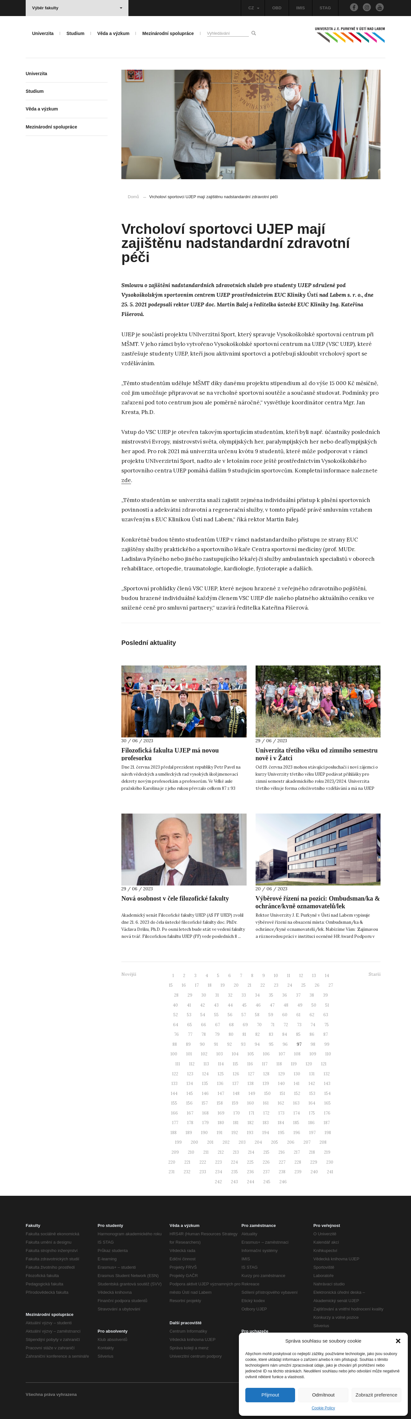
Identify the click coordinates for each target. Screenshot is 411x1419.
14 (327, 975)
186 (311, 1122)
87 (325, 1034)
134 (190, 1083)
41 (189, 1005)
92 (229, 1044)
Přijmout (270, 1394)
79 (217, 1034)
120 (309, 1064)
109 (313, 1054)
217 (297, 1152)
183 (266, 1122)
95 (271, 1044)
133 (174, 1083)
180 (221, 1122)
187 (327, 1122)
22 (262, 985)
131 (312, 1074)
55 (216, 1015)
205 (274, 1142)
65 (189, 1024)
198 (328, 1132)
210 (191, 1152)
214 (251, 1152)
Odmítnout (323, 1394)
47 (272, 1005)
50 (313, 1005)
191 (220, 1132)
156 (189, 1103)
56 (230, 1015)
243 (234, 1182)
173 (281, 1113)
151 (282, 1093)
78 (203, 1034)
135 (205, 1083)
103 (219, 1054)
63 (325, 1015)
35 (271, 995)
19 (223, 985)
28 (176, 995)
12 (301, 975)
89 (188, 1044)
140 (281, 1083)
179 (205, 1122)
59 (270, 1015)
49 (299, 1005)
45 (244, 1005)
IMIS (300, 7)
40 (175, 1005)
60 (284, 1015)
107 (282, 1054)
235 (234, 1172)
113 (206, 1064)
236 (250, 1172)
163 (296, 1103)
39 (325, 995)
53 (189, 1015)
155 (174, 1103)
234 (218, 1172)
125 (221, 1074)
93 (243, 1044)
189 (189, 1132)
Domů (133, 196)
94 (257, 1044)
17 (197, 985)
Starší (374, 974)
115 (235, 1064)
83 (271, 1034)
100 (174, 1054)
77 (190, 1034)
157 (205, 1103)
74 (312, 1024)
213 (236, 1152)
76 (176, 1034)
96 (285, 1044)
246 (283, 1182)
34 (257, 995)
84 (284, 1034)
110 (328, 1054)
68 (231, 1024)
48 (286, 1005)
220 (171, 1162)
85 (298, 1034)
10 (276, 975)
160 (250, 1103)
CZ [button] (253, 7)
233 (202, 1172)
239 (298, 1172)
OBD (277, 7)
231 (172, 1172)
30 (203, 995)
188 (174, 1132)
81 (244, 1034)
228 (297, 1162)
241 (330, 1172)
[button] (398, 1341)
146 (205, 1093)
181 (236, 1122)
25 (303, 985)
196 (296, 1132)
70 (259, 1024)
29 (190, 995)
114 (221, 1064)
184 (281, 1122)
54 (202, 1015)
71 (273, 1024)
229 (313, 1162)
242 (218, 1182)
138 (251, 1083)
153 (312, 1093)
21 (249, 985)
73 (299, 1024)
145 (190, 1093)
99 (326, 1044)
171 (251, 1113)
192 (235, 1132)
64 (175, 1024)
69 (245, 1024)
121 (324, 1064)
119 (294, 1064)
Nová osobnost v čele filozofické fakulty (175, 898)
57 (243, 1015)
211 (206, 1152)
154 (327, 1093)
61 (298, 1015)
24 (289, 985)
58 (257, 1015)
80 (231, 1034)
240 (314, 1172)
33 (243, 995)
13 (314, 975)
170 (236, 1113)
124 (205, 1074)
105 (251, 1054)
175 (312, 1113)
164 (312, 1103)
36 (284, 995)
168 (205, 1113)
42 (202, 1005)
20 (236, 985)
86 (312, 1034)
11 (288, 975)
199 (178, 1142)
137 (235, 1083)
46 (258, 1005)
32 (230, 995)
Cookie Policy (323, 1408)
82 (257, 1034)
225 (250, 1162)
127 (251, 1074)
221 (187, 1162)
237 (266, 1172)
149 (252, 1093)
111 (177, 1064)
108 (297, 1054)
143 (327, 1083)
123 (190, 1074)
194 (265, 1132)
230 (329, 1162)
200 (194, 1142)
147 (221, 1093)
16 (184, 985)
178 (190, 1122)
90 (202, 1044)
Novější (128, 974)
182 (251, 1122)
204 (258, 1142)
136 (220, 1083)
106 (266, 1054)
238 (282, 1172)
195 (281, 1132)
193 (250, 1132)
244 (250, 1182)
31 (217, 995)
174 (296, 1113)
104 (235, 1054)
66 (203, 1024)
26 (317, 985)
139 (266, 1083)
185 (296, 1122)
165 (327, 1103)
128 (266, 1074)
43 (216, 1005)
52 (175, 1015)
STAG (325, 7)
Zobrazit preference (376, 1394)
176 (327, 1113)
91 (216, 1044)
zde (126, 480)
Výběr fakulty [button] (77, 7)
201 (210, 1142)
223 (218, 1162)
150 (267, 1093)
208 (323, 1142)
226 (266, 1162)
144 (174, 1093)
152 (297, 1093)
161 (266, 1103)
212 (221, 1152)
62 (312, 1015)
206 (290, 1142)
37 (298, 995)
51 (327, 1005)
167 (190, 1113)
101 (189, 1054)
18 (210, 985)
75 (326, 1024)
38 (312, 995)
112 (192, 1064)
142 (312, 1083)
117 (264, 1064)
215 (266, 1152)
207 (306, 1142)
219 (327, 1152)
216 (281, 1152)
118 (279, 1064)
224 (234, 1162)
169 (221, 1113)
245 (266, 1182)
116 (250, 1064)
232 (187, 1172)
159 (235, 1103)
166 (174, 1113)
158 (220, 1103)
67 (217, 1024)
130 (297, 1074)
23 (276, 985)
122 (175, 1074)
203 (242, 1142)
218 (312, 1152)
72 (286, 1024)
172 (266, 1113)
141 (297, 1083)
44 (230, 1005)
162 (281, 1103)
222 (202, 1162)
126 (236, 1074)
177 (175, 1122)
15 (171, 985)
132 (327, 1074)
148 (236, 1093)
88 (174, 1044)
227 (282, 1162)
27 (330, 985)
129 (281, 1074)
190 (204, 1132)
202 (226, 1142)
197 (312, 1132)
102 (204, 1054)
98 (312, 1044)
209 (175, 1152)
